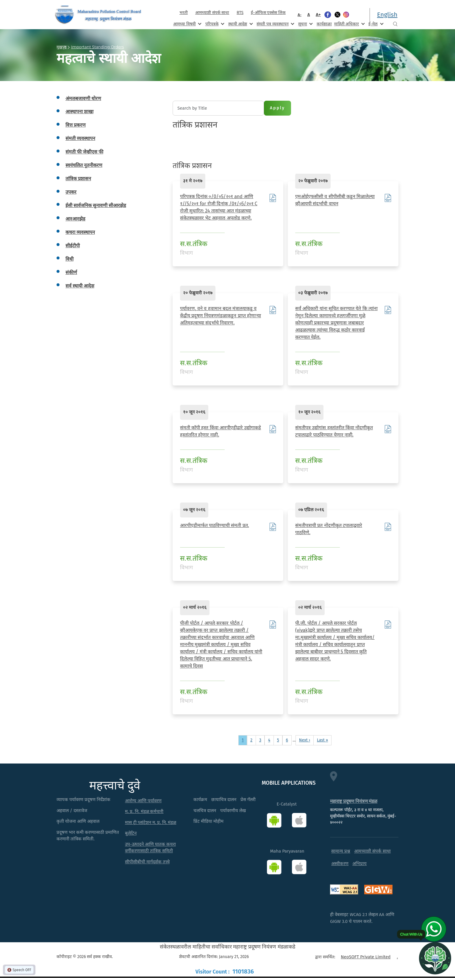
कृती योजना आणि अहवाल (78, 821)
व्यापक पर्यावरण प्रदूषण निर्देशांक (83, 799)
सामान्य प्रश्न (340, 851)
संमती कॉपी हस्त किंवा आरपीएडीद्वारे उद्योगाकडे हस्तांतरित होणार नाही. (220, 431)
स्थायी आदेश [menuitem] (240, 24)
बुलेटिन (131, 833)
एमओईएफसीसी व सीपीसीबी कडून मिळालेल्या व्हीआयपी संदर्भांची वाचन (335, 200)
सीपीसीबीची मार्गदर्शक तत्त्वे (147, 862)
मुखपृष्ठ (62, 46)
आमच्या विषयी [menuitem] (186, 24)
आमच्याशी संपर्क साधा (212, 12)
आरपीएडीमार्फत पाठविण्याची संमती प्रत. (214, 525)
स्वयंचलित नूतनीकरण (83, 165)
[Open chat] (435, 958)
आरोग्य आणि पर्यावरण (143, 800)
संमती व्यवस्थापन (80, 138)
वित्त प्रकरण (75, 125)
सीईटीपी (72, 245)
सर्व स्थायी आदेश (79, 286)
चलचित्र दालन (204, 810)
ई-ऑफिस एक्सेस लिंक (268, 12)
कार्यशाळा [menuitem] (324, 24)
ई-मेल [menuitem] (375, 24)
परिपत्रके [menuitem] (214, 24)
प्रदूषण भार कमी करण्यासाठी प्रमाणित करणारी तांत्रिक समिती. (88, 836)
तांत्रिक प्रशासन (78, 178)
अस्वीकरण (339, 863)
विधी (69, 259)
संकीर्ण (71, 272)
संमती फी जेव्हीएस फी (84, 152)
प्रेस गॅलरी (248, 799)
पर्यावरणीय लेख (233, 810)
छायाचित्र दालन (223, 799)
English (387, 14)
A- (299, 15)
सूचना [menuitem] (305, 24)
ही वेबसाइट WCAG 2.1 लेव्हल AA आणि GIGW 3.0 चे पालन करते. (362, 918)
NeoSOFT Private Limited (365, 957)
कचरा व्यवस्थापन (80, 232)
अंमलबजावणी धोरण (83, 98)
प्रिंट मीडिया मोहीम (208, 821)
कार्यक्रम (200, 799)
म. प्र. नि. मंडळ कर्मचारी (144, 811)
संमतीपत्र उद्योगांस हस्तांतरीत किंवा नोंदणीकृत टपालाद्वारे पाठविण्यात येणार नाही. (334, 431)
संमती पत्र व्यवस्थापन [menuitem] (274, 24)
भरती (183, 12)
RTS (240, 12)
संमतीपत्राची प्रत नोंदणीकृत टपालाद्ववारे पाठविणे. (328, 529)
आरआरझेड (75, 219)
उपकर (70, 192)
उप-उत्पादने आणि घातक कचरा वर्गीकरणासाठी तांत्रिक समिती (150, 848)
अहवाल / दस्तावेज (72, 810)
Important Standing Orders (97, 46)
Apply (277, 108)
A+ (318, 14)
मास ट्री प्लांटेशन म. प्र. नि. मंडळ (150, 822)
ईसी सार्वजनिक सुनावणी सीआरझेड (95, 205)
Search (395, 24)
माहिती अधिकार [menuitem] (349, 24)
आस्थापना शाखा (79, 111)
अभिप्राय (359, 863)
